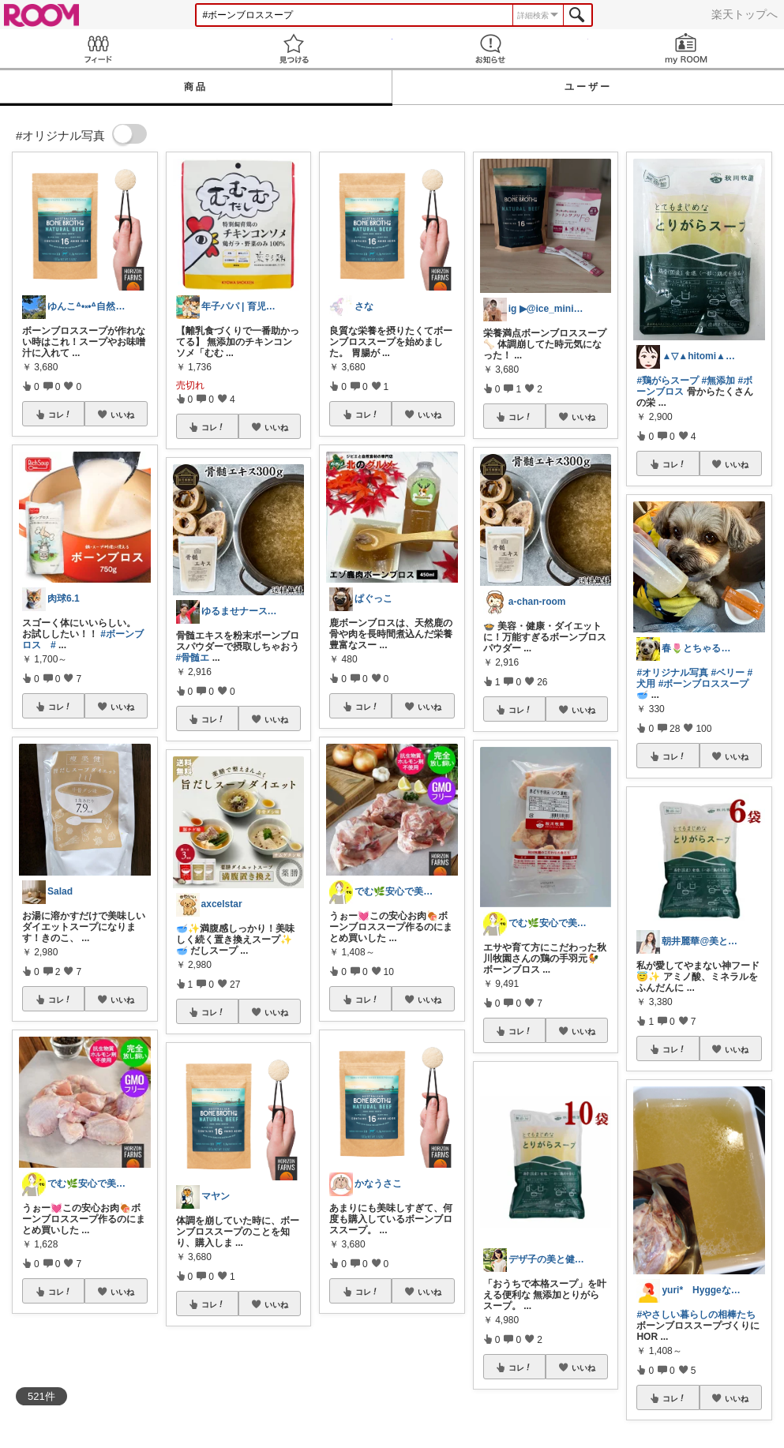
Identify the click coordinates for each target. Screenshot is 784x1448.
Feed (98, 48)
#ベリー (728, 672)
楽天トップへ (744, 14)
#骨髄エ (193, 657)
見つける (294, 48)
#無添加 (718, 380)
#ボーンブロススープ (703, 683)
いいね (122, 414)
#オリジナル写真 (672, 672)
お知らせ (490, 48)
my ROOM (686, 48)
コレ (60, 414)
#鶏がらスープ (667, 380)
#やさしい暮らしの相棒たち (696, 1314)
